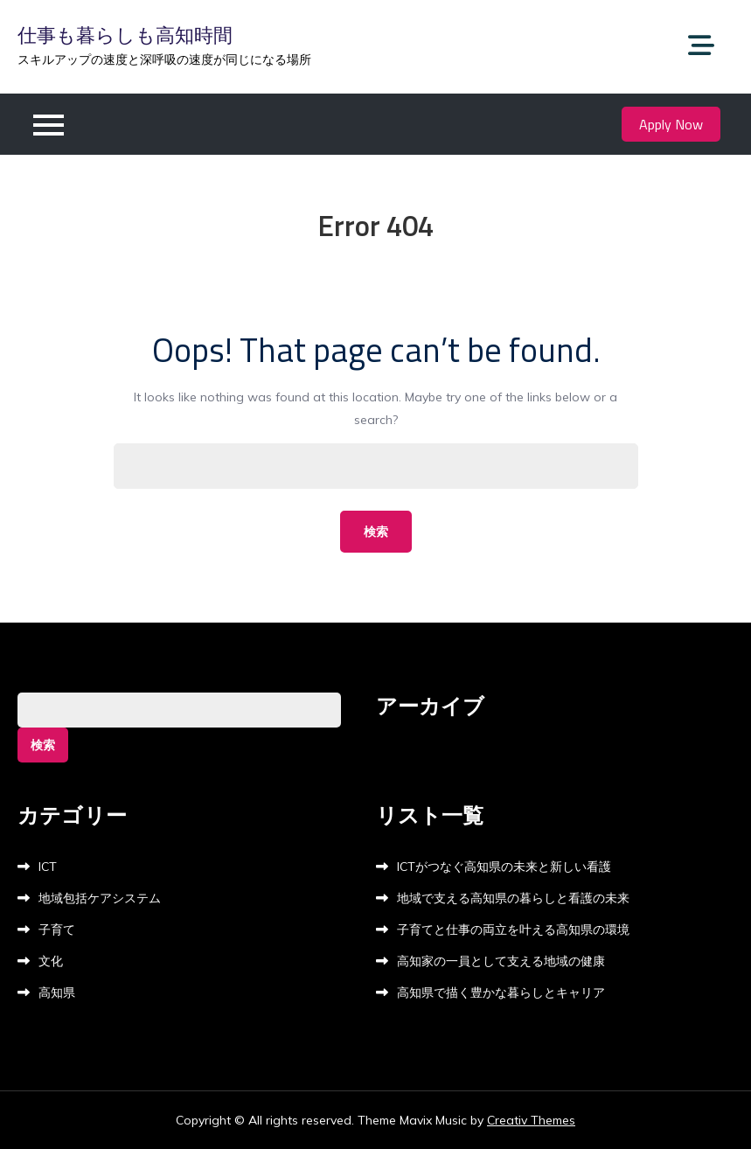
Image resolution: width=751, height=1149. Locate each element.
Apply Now (671, 124)
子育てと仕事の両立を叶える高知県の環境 (513, 929)
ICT (47, 866)
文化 (50, 961)
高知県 (56, 992)
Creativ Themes (531, 1120)
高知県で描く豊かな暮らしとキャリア (501, 992)
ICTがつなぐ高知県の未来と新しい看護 (504, 866)
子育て (56, 929)
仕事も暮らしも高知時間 (125, 35)
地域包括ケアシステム (99, 898)
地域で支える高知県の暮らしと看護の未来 (513, 898)
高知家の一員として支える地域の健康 (501, 961)
